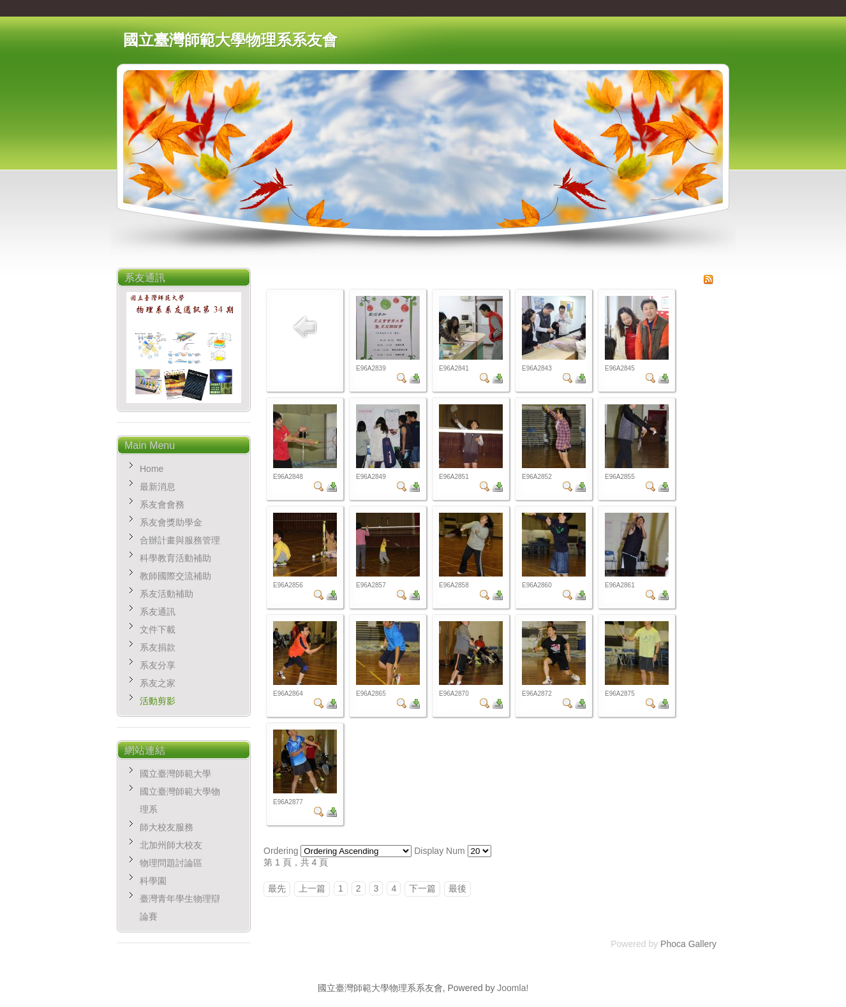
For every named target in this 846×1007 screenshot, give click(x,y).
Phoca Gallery (688, 944)
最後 (457, 888)
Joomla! (512, 988)
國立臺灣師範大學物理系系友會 (230, 39)
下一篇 (422, 888)
